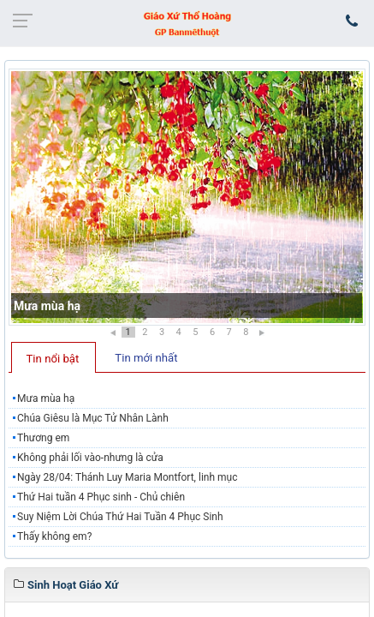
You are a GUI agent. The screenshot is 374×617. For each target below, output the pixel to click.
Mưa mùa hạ (47, 306)
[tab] (53, 357)
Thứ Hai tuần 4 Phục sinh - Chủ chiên (101, 497)
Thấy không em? (55, 536)
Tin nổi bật (53, 358)
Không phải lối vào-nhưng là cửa (90, 458)
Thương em (43, 438)
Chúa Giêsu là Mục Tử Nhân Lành (93, 418)
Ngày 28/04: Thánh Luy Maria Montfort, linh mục (127, 477)
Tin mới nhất (146, 357)
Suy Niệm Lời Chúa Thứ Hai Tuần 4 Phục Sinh (120, 517)
